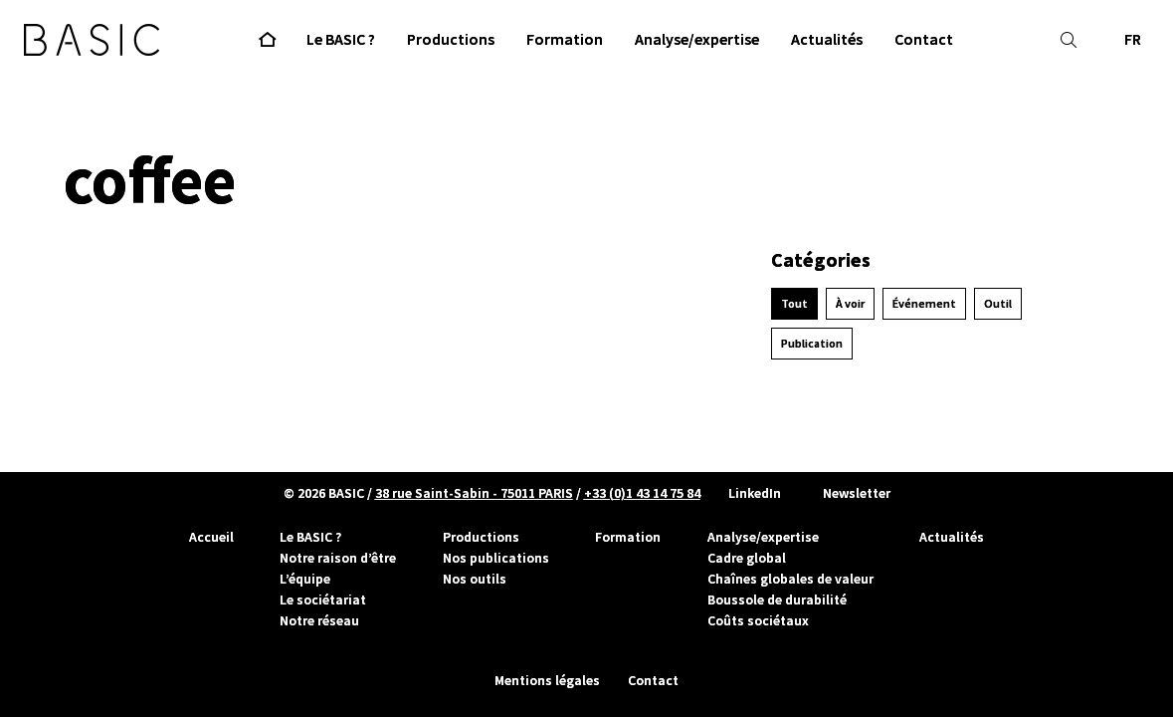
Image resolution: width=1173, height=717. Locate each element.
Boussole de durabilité (777, 599)
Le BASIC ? (310, 537)
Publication (812, 344)
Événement (924, 304)
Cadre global (746, 558)
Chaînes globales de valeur (790, 579)
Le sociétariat (323, 599)
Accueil (211, 537)
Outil (998, 304)
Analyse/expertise (763, 537)
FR (1132, 39)
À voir (850, 304)
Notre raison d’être (338, 558)
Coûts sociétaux (758, 620)
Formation (628, 537)
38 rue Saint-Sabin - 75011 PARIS (474, 493)
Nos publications (496, 558)
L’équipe (305, 579)
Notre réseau (319, 620)
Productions (481, 537)
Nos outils (474, 579)
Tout (794, 304)
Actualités (951, 537)
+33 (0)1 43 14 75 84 (642, 493)
